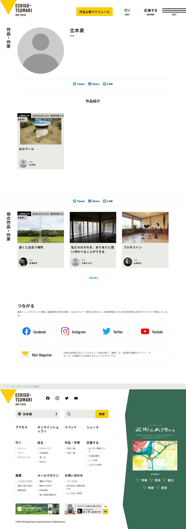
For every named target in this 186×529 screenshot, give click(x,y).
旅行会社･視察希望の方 (76, 487)
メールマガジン (48, 475)
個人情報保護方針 (48, 494)
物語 (151, 488)
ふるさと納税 (95, 464)
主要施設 (43, 452)
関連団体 (22, 490)
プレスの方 (72, 481)
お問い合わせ (74, 475)
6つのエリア (45, 448)
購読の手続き (45, 481)
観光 (171, 480)
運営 (164, 488)
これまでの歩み (25, 481)
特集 (144, 480)
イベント (71, 427)
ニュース (93, 427)
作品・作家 (8, 37)
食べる (42, 457)
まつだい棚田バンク (97, 450)
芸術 (157, 480)
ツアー (21, 452)
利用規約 (43, 490)
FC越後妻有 (94, 455)
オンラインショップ (48, 429)
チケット (22, 448)
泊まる (42, 461)
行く (19, 442)
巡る (40, 442)
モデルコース (24, 457)
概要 (19, 475)
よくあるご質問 (74, 493)
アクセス (22, 427)
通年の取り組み (25, 485)
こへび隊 (93, 460)
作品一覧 (71, 448)
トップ (5, 386)
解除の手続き (45, 485)
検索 (102, 414)
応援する (93, 442)
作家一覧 (27, 386)
